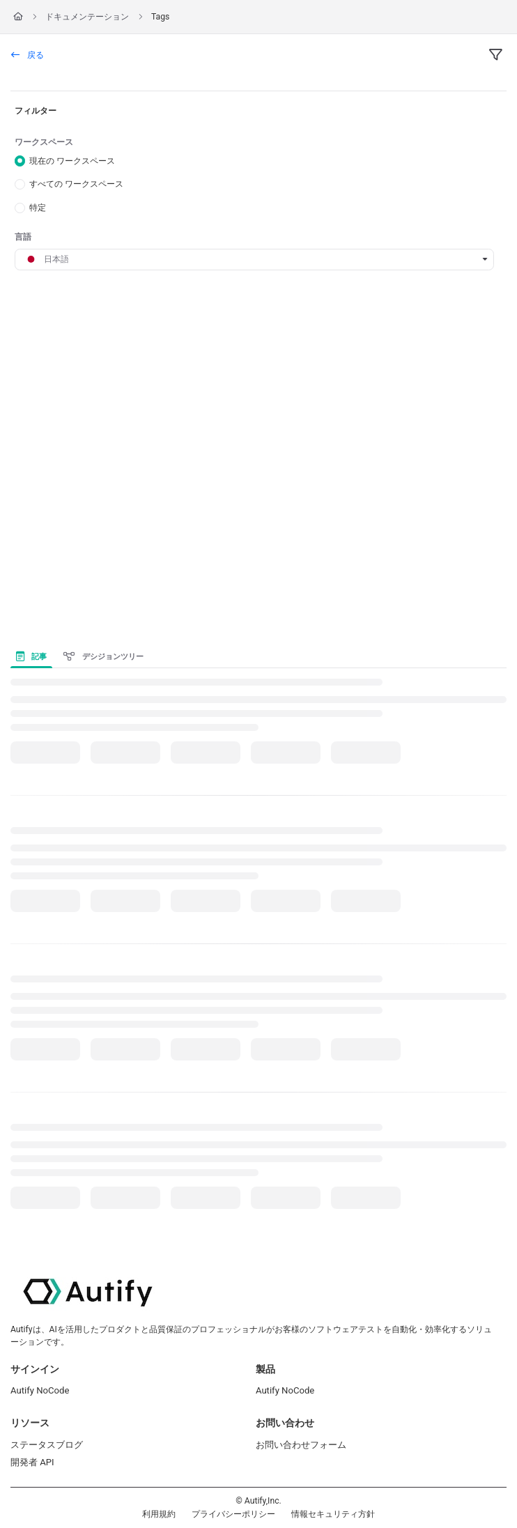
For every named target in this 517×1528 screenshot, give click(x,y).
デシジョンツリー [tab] (103, 656)
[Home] (18, 17)
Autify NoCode (39, 1390)
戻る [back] (27, 55)
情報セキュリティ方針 (333, 1514)
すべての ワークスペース (76, 184)
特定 (37, 208)
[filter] (495, 56)
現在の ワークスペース (72, 160)
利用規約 (159, 1514)
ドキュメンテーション (87, 17)
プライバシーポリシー (233, 1514)
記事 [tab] (31, 656)
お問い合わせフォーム (301, 1445)
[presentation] (34, 656)
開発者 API (32, 1462)
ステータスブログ (46, 1445)
